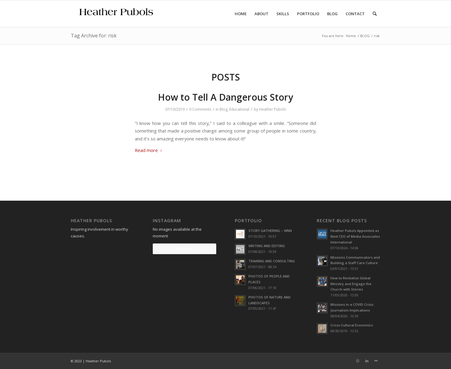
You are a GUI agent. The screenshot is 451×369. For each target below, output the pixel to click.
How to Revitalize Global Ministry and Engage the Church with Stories (350, 284)
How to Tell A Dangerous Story (225, 97)
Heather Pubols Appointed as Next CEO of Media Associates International (355, 236)
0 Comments (200, 109)
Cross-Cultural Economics (351, 325)
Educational (239, 109)
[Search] (375, 13)
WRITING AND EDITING (266, 245)
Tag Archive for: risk (94, 35)
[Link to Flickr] (376, 360)
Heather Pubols (272, 109)
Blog (223, 109)
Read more (149, 150)
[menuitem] (241, 13)
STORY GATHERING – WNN (270, 230)
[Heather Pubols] (116, 13)
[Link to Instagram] (357, 360)
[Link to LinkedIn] (366, 360)
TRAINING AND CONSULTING (271, 261)
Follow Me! (184, 248)
